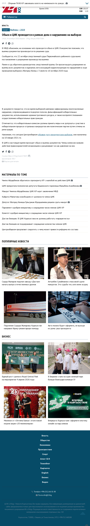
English (45, 472)
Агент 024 (45, 458)
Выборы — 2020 (17, 30)
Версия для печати (10, 161)
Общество (45, 440)
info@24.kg (47, 495)
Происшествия (45, 449)
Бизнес (45, 477)
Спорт (45, 454)
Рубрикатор (10, 17)
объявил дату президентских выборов (55, 134)
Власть (5, 25)
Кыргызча (45, 468)
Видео (45, 482)
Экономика (45, 445)
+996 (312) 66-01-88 (48, 492)
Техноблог (45, 463)
